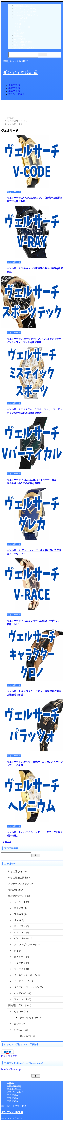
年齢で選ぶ (14, 91)
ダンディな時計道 (20, 72)
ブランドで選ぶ (16, 94)
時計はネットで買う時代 (13, 1106)
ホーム (10, 1082)
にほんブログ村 (9, 1056)
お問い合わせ (14, 1085)
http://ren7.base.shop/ (11, 1069)
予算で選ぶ (14, 85)
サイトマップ (14, 1088)
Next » (8, 841)
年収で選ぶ (14, 88)
